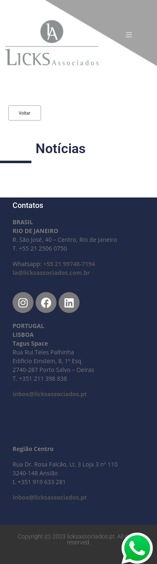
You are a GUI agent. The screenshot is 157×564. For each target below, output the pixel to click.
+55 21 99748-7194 (69, 264)
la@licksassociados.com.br (51, 273)
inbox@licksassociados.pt (50, 394)
